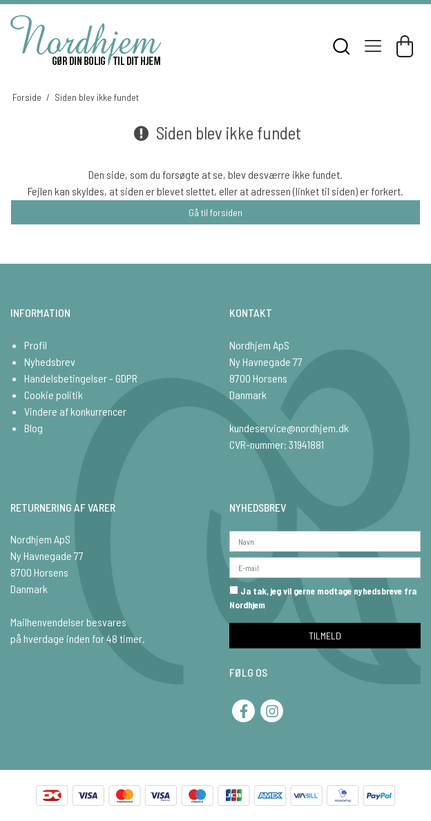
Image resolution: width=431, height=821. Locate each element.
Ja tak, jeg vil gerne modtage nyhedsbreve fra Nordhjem (322, 598)
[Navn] (325, 540)
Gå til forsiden (215, 212)
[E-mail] (325, 566)
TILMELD (325, 635)
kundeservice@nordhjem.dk (289, 427)
